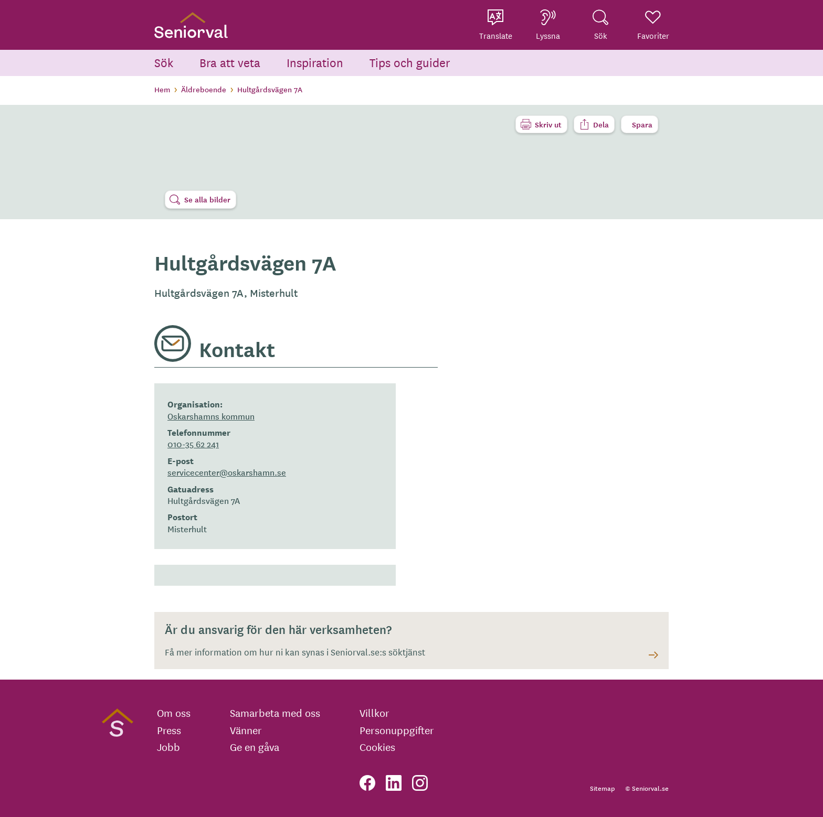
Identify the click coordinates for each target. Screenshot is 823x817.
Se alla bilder (207, 199)
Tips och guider (410, 62)
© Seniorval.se (647, 788)
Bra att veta (229, 62)
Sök (163, 62)
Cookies (377, 746)
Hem (162, 89)
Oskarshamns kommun (211, 416)
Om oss (174, 712)
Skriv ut (548, 124)
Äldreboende (203, 89)
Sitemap (602, 788)
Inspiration (315, 62)
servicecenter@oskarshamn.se (226, 472)
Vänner (246, 730)
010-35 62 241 (193, 443)
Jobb (168, 746)
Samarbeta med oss (275, 712)
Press (169, 730)
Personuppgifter (397, 730)
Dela (601, 124)
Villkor (374, 712)
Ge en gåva (254, 746)
